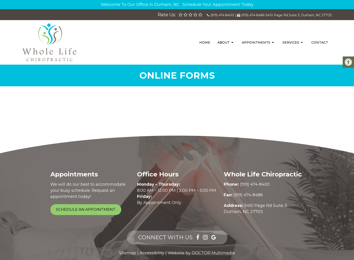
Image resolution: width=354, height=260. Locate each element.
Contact (319, 42)
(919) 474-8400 (222, 15)
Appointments (256, 42)
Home (204, 42)
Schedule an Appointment (86, 209)
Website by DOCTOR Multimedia (201, 253)
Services (290, 42)
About (223, 42)
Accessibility (152, 253)
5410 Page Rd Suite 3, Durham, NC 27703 (299, 15)
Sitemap (127, 253)
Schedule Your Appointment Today (218, 4)
